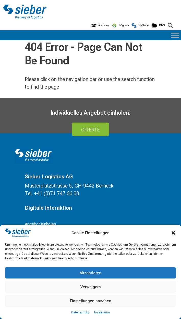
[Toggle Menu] (175, 35)
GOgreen (120, 25)
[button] (173, 232)
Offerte (90, 129)
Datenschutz (80, 312)
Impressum (102, 312)
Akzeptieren (90, 273)
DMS (158, 25)
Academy (100, 25)
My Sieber (140, 25)
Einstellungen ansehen (90, 301)
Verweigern (90, 287)
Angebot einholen (40, 224)
